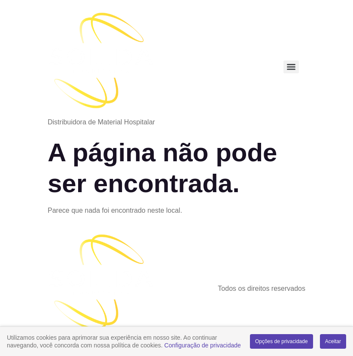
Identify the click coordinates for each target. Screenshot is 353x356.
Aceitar (333, 341)
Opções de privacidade (281, 341)
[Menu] (291, 66)
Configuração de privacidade (202, 345)
